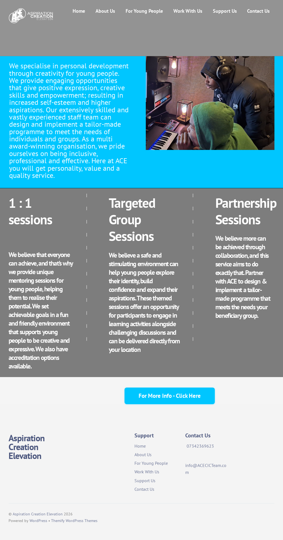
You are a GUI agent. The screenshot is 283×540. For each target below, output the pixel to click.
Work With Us (187, 11)
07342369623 (200, 446)
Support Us (225, 11)
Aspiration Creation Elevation (38, 514)
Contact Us (258, 11)
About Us (105, 11)
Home (79, 11)
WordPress (38, 520)
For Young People (144, 11)
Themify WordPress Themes (74, 520)
